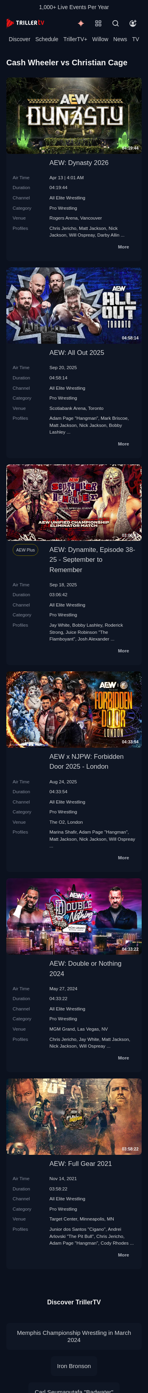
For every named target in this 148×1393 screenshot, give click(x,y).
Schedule (47, 39)
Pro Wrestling (63, 207)
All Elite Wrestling (67, 197)
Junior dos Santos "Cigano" (77, 1229)
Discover (19, 39)
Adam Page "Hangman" (73, 418)
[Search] (115, 23)
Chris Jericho (62, 228)
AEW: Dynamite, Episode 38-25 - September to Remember (92, 559)
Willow (100, 39)
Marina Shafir (63, 831)
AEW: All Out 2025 (76, 352)
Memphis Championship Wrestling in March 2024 (74, 1336)
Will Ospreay (82, 234)
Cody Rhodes (115, 1242)
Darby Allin (108, 234)
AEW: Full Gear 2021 (80, 1163)
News (120, 39)
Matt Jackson (92, 228)
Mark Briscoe (114, 418)
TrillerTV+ (76, 39)
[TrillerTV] (25, 23)
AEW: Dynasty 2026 (79, 163)
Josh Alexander (93, 638)
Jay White (59, 624)
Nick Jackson (93, 425)
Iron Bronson (74, 1366)
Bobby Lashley (87, 624)
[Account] (133, 23)
